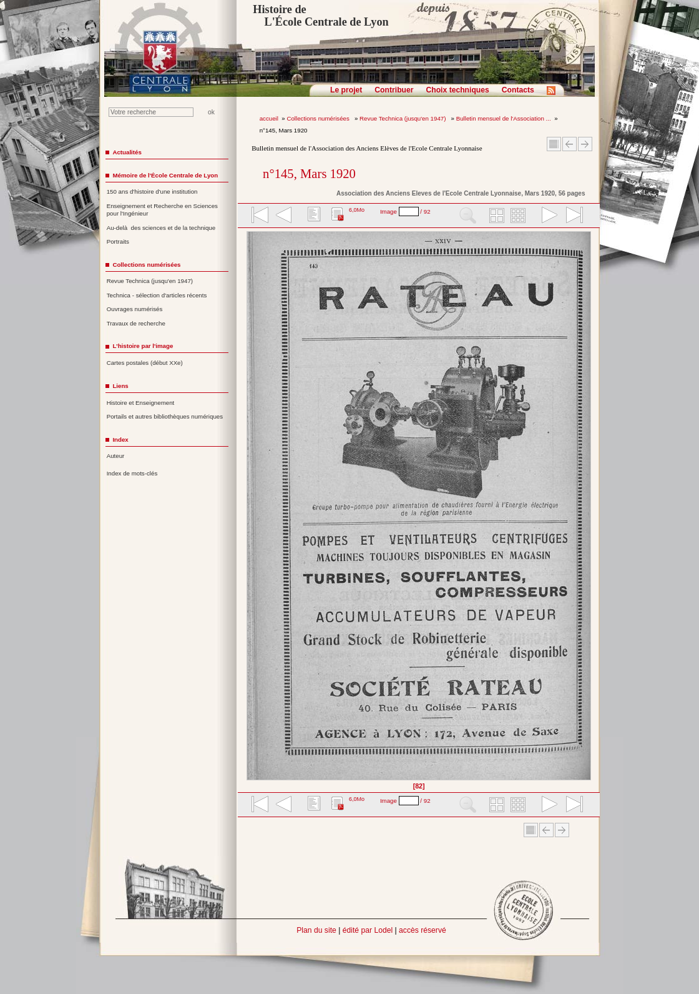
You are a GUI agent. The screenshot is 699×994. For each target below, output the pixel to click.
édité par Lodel (368, 930)
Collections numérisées (318, 118)
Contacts (518, 90)
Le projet (346, 90)
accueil (269, 118)
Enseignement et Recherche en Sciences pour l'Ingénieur (162, 209)
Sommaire (554, 144)
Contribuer (393, 90)
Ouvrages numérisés (135, 309)
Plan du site (316, 930)
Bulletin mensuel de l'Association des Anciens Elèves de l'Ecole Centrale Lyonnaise (367, 148)
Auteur (116, 455)
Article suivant (585, 144)
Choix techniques (457, 90)
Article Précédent (569, 144)
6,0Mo (356, 210)
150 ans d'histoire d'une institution (152, 191)
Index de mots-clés (132, 473)
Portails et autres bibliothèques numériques (165, 416)
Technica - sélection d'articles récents (157, 295)
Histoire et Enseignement (141, 402)
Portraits (118, 241)
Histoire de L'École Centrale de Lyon (320, 15)
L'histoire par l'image (142, 345)
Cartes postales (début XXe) (145, 362)
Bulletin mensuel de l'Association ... (503, 118)
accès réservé (422, 930)
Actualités (126, 152)
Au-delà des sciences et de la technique (161, 227)
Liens (120, 385)
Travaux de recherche (136, 323)
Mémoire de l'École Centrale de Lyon (165, 175)
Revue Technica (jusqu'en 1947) (403, 118)
